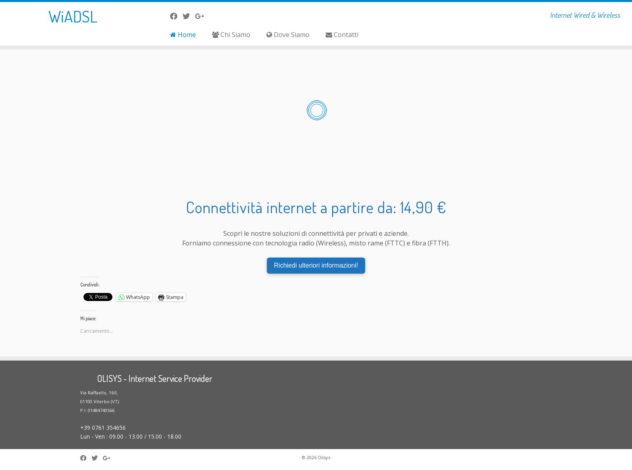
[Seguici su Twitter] (189, 16)
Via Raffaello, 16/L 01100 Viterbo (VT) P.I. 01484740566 (99, 401)
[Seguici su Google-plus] (202, 16)
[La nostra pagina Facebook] (176, 16)
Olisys (324, 457)
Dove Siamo (288, 34)
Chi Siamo (231, 34)
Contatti (342, 34)
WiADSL (73, 16)
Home (183, 34)
